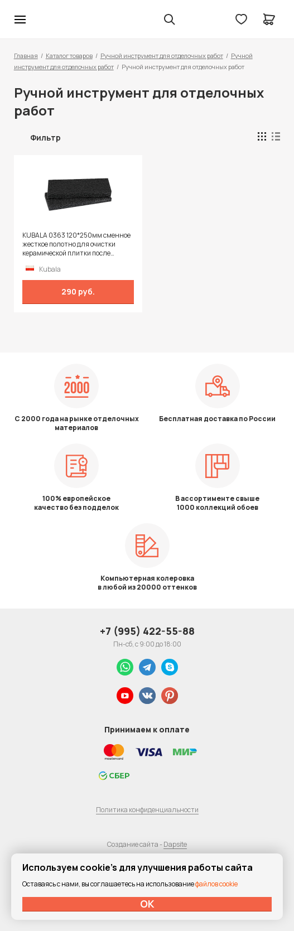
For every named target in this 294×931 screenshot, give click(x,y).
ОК (147, 903)
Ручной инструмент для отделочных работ (161, 55)
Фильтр (45, 137)
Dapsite (175, 844)
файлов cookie (216, 884)
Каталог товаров (69, 55)
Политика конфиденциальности (147, 809)
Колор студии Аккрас (49, 19)
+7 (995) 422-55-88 (147, 631)
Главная (26, 55)
